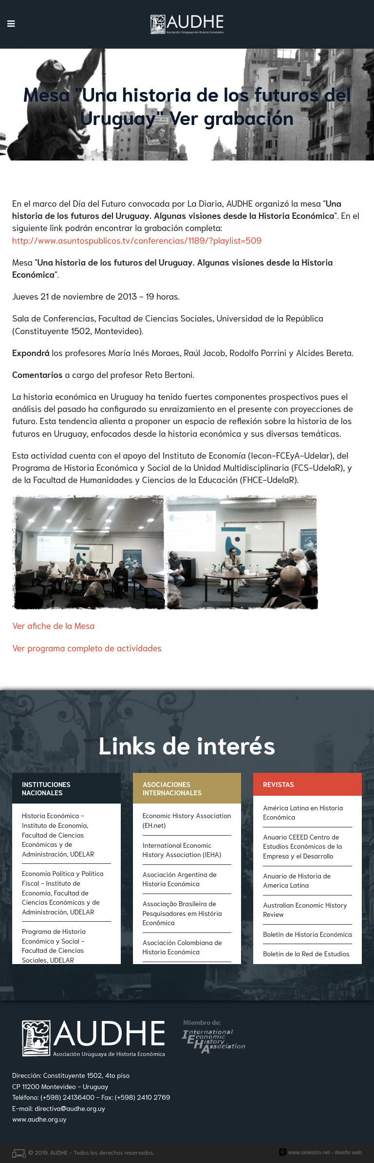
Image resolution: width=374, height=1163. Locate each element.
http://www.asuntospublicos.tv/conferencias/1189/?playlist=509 (137, 240)
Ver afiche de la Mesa (53, 625)
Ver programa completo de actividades (87, 647)
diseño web (348, 1152)
